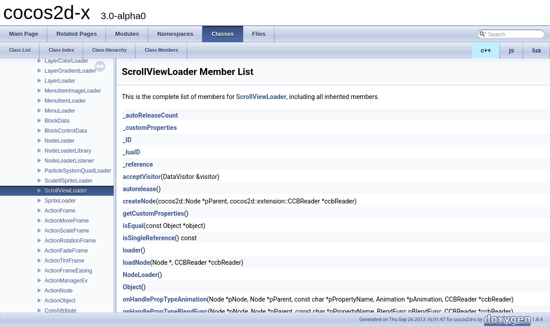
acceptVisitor (142, 176)
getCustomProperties (153, 213)
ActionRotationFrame (70, 241)
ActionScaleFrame (67, 231)
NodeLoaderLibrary (68, 151)
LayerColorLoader (66, 61)
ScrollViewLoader (66, 191)
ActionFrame (60, 211)
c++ (486, 50)
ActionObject (60, 300)
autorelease (139, 189)
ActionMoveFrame (67, 221)
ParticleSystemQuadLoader (78, 171)
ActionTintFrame (65, 261)
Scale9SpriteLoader (68, 181)
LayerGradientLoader (70, 71)
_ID (127, 140)
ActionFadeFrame (66, 251)
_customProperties (150, 127)
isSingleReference (149, 238)
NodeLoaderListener (69, 161)
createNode (139, 201)
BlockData (57, 121)
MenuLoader (60, 111)
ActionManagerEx (66, 280)
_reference (138, 164)
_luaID (131, 152)
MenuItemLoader (65, 101)
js (511, 50)
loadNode (136, 262)
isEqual (133, 225)
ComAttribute (60, 310)
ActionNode (59, 290)
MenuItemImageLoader (73, 91)
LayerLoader (60, 81)
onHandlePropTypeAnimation (165, 299)
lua (536, 50)
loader (132, 250)
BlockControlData (66, 131)
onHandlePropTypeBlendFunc (165, 311)
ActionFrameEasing (68, 271)
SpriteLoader (60, 201)
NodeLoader (60, 141)
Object (132, 287)
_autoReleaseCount (150, 115)
